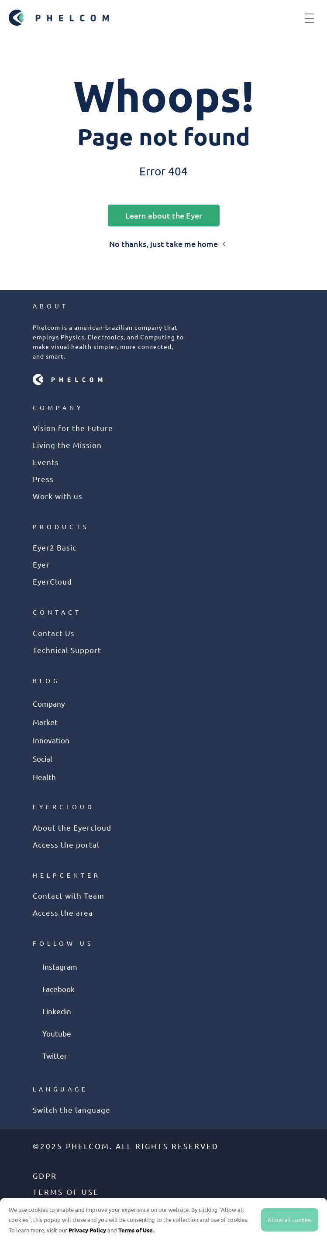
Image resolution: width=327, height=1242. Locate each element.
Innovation (51, 740)
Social (42, 758)
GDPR (45, 1175)
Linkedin (56, 1011)
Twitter (54, 1055)
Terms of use (66, 1191)
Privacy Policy (87, 1230)
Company (49, 703)
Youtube (56, 1033)
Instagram (59, 966)
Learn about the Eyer (163, 215)
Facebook (58, 988)
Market (45, 721)
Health (44, 776)
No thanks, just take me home (163, 244)
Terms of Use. (136, 1230)
